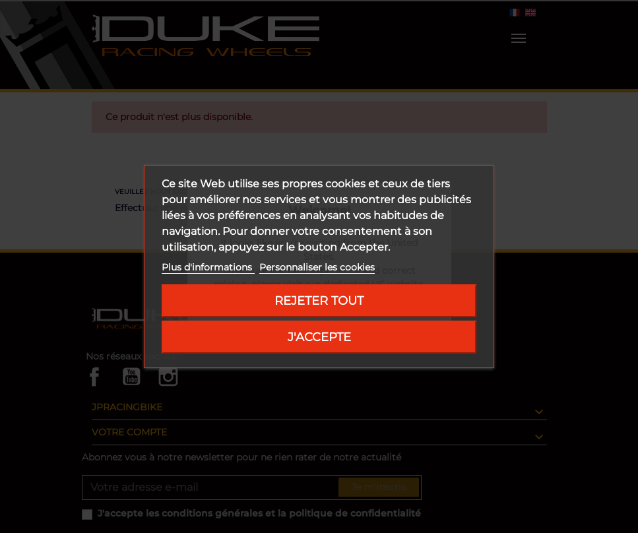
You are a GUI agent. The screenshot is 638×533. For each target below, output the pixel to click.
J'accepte (319, 336)
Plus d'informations (208, 267)
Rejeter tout (319, 300)
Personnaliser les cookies (317, 267)
